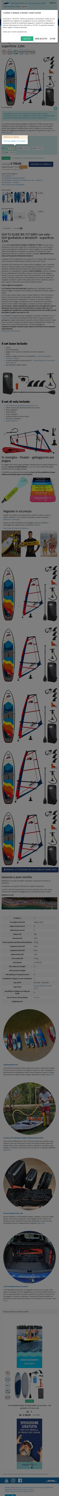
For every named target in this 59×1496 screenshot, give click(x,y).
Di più (52, 39)
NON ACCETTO (41, 39)
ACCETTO (27, 39)
